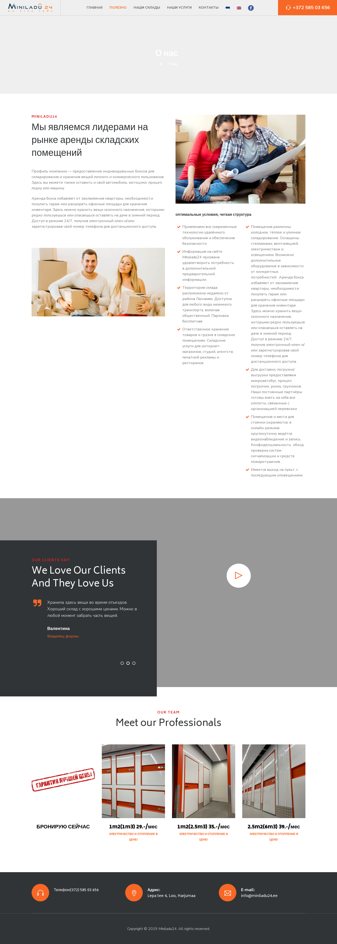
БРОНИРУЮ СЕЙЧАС (63, 827)
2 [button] (128, 663)
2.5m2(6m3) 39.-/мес (274, 827)
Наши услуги (179, 7)
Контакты (209, 7)
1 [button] (122, 663)
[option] (88, 619)
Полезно (118, 7)
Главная (95, 7)
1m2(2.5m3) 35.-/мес (203, 827)
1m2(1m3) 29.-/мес (133, 827)
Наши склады (147, 7)
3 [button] (134, 663)
